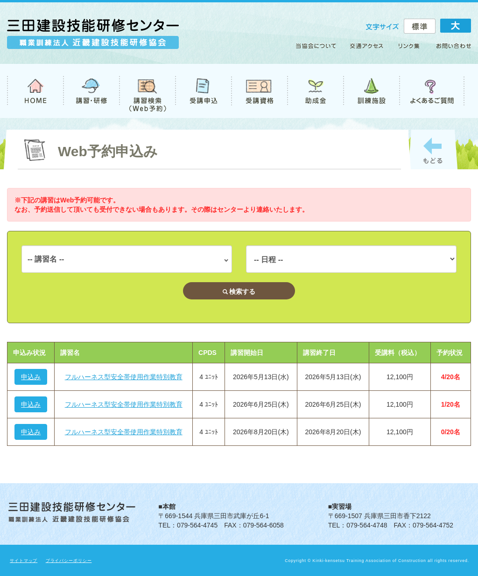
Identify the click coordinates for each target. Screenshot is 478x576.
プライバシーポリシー (69, 560)
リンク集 (409, 49)
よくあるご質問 (431, 91)
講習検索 (147, 91)
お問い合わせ (449, 49)
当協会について (319, 49)
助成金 (315, 91)
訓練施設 (371, 91)
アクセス (367, 49)
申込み (31, 377)
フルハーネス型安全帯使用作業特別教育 (124, 377)
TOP (35, 91)
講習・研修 (91, 91)
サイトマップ (23, 560)
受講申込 (203, 91)
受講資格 (259, 91)
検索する (239, 291)
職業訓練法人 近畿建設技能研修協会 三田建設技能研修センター (93, 38)
